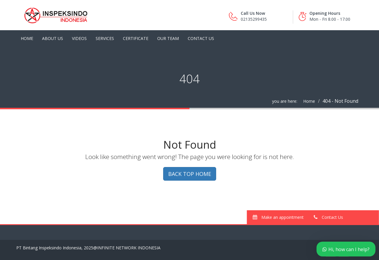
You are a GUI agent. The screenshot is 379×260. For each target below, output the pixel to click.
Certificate (135, 38)
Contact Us (201, 38)
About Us (52, 38)
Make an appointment (279, 217)
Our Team (168, 38)
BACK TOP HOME (189, 173)
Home (27, 38)
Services (105, 38)
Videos (79, 38)
